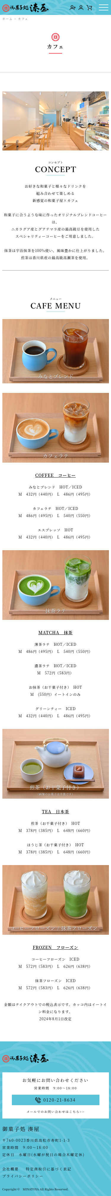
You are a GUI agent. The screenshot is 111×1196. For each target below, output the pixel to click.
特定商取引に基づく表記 (49, 1168)
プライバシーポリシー (23, 1175)
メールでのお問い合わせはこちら (55, 1111)
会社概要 (10, 1168)
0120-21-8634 (55, 1100)
